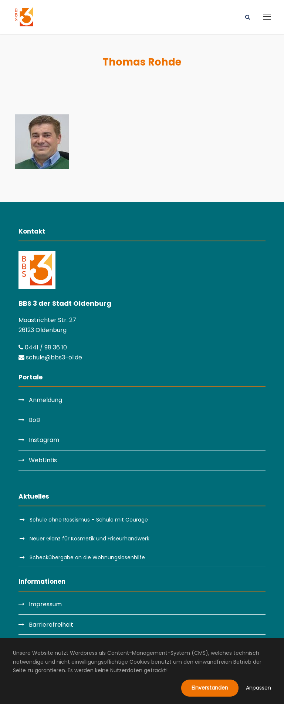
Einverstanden (210, 687)
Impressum (45, 604)
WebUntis (43, 460)
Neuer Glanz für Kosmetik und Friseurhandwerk (89, 538)
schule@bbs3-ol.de (50, 357)
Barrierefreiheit (51, 624)
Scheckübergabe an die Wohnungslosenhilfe (87, 557)
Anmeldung (45, 400)
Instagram (44, 440)
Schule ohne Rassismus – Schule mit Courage (89, 519)
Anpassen (258, 687)
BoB (34, 420)
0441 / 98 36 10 (42, 347)
